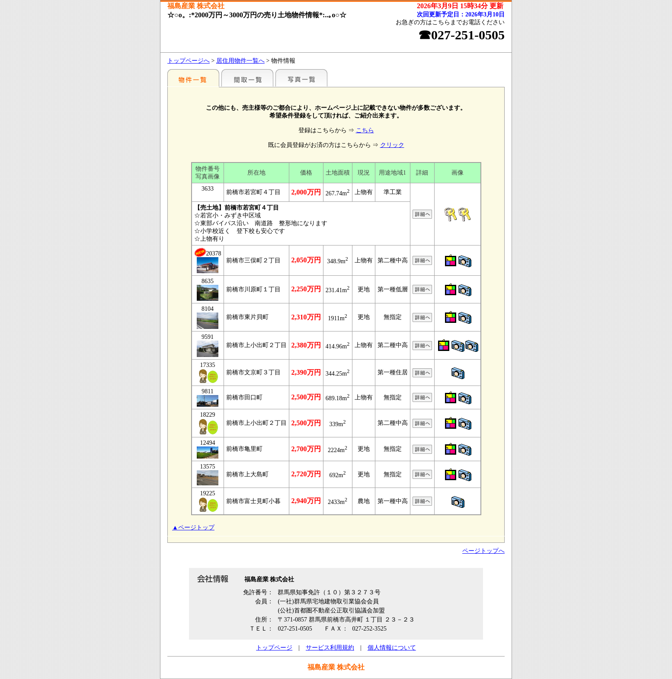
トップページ (274, 647)
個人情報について (392, 647)
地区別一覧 (193, 77)
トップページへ (188, 60)
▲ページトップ (193, 527)
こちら (365, 130)
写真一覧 (301, 77)
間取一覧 (247, 77)
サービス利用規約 (330, 647)
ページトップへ (483, 551)
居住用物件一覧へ (240, 60)
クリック (392, 145)
